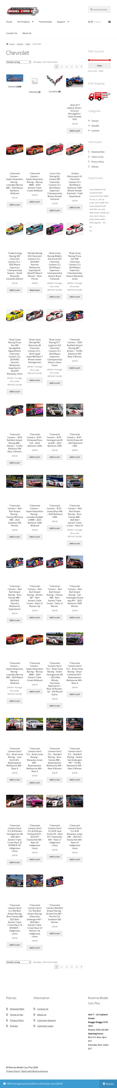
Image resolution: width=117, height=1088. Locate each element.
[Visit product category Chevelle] (34, 83)
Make (28, 44)
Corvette (95, 130)
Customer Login (45, 1025)
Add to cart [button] (75, 130)
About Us (26, 33)
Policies (95, 166)
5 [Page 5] (76, 66)
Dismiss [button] (110, 1083)
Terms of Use (97, 156)
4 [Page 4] (71, 66)
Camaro (95, 120)
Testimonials (45, 21)
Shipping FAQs (98, 151)
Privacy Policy (97, 161)
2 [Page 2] (61, 66)
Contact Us (11, 33)
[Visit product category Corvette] (54, 83)
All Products (23, 21)
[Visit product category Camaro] (14, 81)
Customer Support (46, 1020)
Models (20, 44)
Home (9, 21)
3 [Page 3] (66, 66)
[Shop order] (18, 62)
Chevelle (95, 125)
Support (61, 21)
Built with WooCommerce (35, 1071)
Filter (99, 65)
